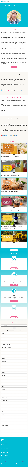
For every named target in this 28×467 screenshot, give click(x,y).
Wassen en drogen (10, 111)
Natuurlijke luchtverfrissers (18, 111)
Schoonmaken (4, 111)
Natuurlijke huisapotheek (19, 90)
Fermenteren (4, 135)
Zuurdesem (15, 135)
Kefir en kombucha (9, 135)
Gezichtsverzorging (5, 90)
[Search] (14, 328)
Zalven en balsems (11, 90)
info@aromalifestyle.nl (6, 455)
